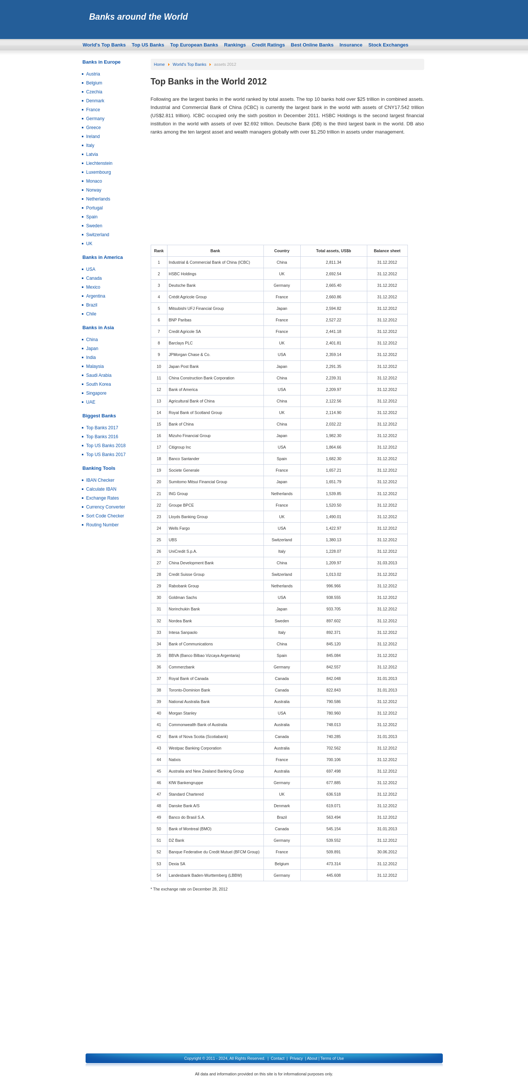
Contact (278, 1058)
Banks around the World (138, 17)
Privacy (296, 1058)
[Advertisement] (287, 193)
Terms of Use (332, 1058)
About (312, 1058)
